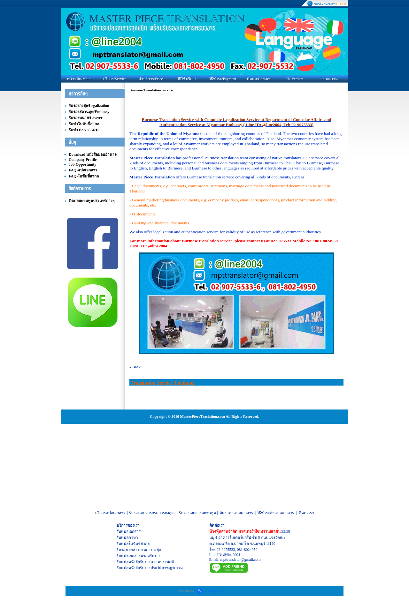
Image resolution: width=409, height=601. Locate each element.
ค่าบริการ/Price (150, 79)
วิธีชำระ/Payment (222, 79)
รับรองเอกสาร (128, 549)
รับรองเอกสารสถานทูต (197, 513)
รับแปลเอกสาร (129, 531)
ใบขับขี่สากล (139, 543)
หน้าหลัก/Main (78, 79)
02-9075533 (226, 549)
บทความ (330, 79)
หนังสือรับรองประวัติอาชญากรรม (155, 568)
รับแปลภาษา (127, 537)
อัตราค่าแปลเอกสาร (236, 513)
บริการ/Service (114, 79)
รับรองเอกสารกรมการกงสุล (151, 513)
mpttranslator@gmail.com (240, 559)
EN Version (294, 79)
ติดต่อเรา (306, 513)
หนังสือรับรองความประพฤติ (151, 562)
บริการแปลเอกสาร (110, 513)
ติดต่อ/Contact (258, 79)
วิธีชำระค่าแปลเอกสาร (275, 513)
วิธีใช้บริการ (187, 79)
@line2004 (231, 554)
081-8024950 (247, 549)
